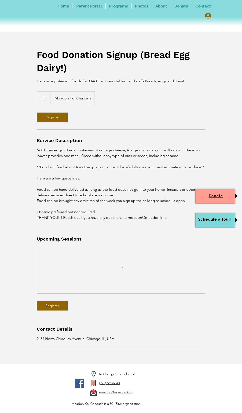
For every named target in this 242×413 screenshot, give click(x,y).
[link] (52, 117)
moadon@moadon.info (115, 392)
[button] (118, 6)
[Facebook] (79, 383)
